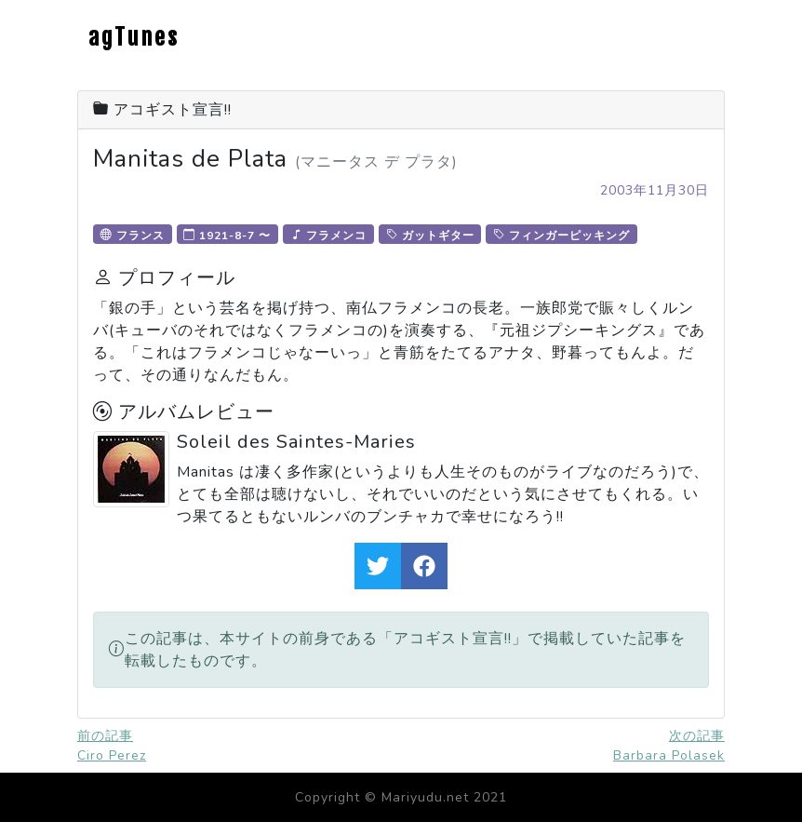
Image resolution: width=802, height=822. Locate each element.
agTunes (134, 37)
